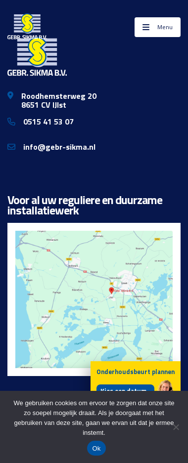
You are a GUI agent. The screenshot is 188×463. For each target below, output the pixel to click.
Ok (96, 448)
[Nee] (176, 427)
